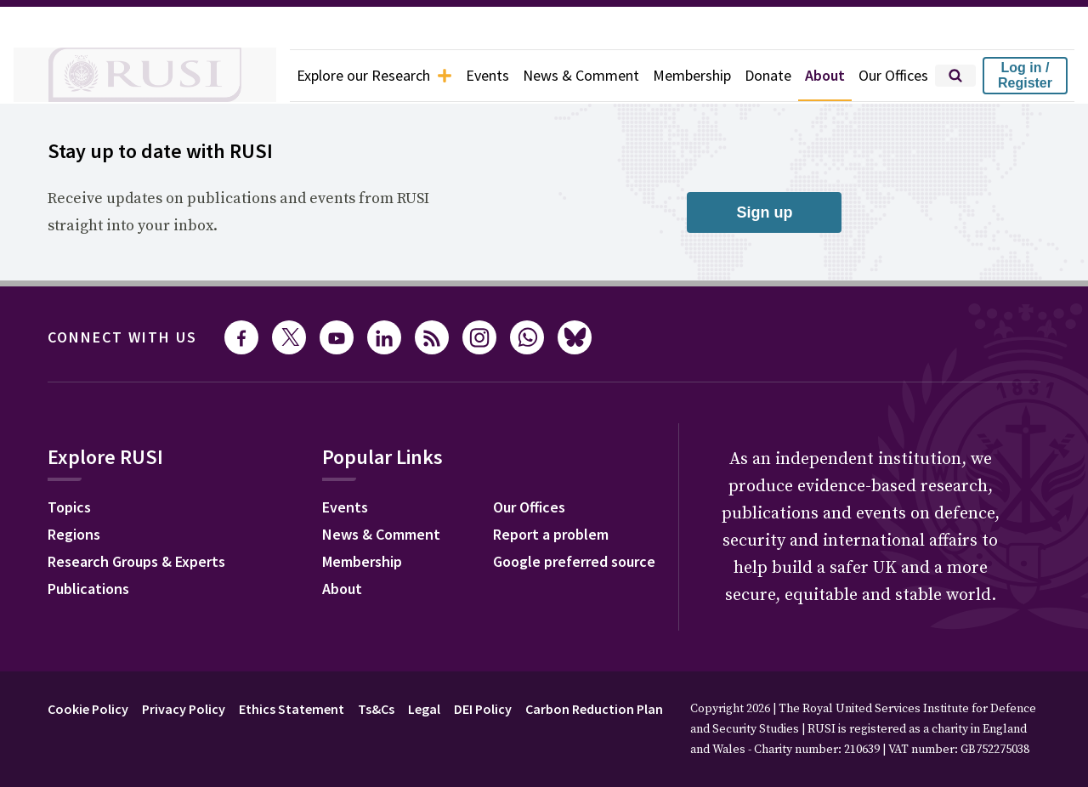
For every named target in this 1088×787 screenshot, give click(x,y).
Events (487, 75)
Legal (424, 708)
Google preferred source (574, 561)
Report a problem (551, 534)
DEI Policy (483, 708)
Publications (88, 588)
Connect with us (122, 337)
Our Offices (893, 75)
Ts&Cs (376, 708)
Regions (74, 534)
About (825, 75)
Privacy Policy (183, 708)
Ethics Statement (291, 708)
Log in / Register (1025, 75)
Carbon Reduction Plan (594, 708)
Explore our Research (374, 75)
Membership (692, 75)
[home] (145, 76)
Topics (69, 507)
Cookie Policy (88, 708)
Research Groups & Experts (136, 561)
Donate (768, 75)
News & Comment (581, 75)
